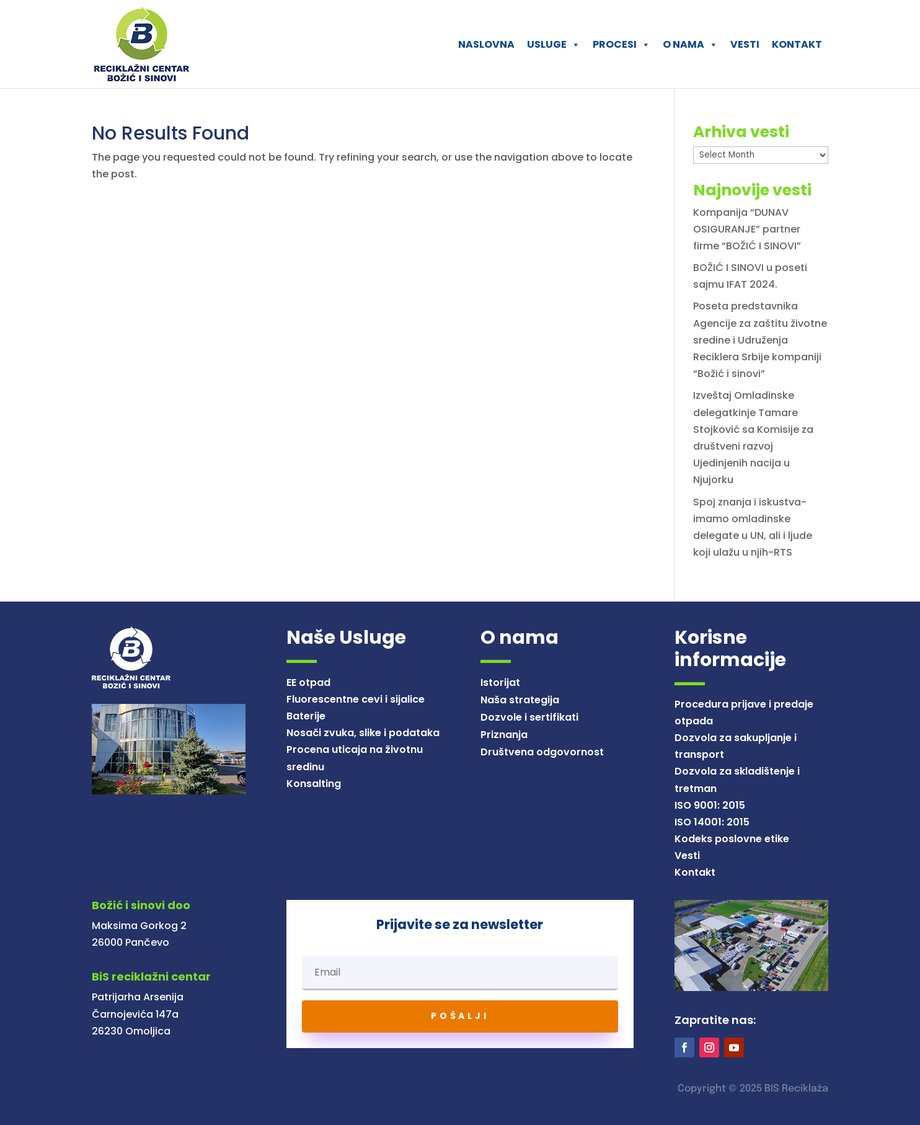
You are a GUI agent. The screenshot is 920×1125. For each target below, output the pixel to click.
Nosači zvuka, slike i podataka (363, 733)
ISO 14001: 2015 (712, 822)
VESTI (744, 44)
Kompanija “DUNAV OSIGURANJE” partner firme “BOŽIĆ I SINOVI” (747, 229)
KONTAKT (797, 44)
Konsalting (313, 783)
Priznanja (504, 734)
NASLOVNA (486, 44)
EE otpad (308, 682)
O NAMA (690, 44)
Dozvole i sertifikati (529, 717)
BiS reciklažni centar (151, 976)
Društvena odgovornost (542, 752)
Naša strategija (519, 700)
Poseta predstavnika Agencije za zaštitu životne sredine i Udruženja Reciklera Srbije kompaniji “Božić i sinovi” (760, 340)
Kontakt (695, 872)
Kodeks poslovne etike (732, 839)
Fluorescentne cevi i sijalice (355, 699)
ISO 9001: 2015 (710, 805)
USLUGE (553, 44)
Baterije (305, 716)
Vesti (687, 855)
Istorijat (500, 682)
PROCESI (621, 44)
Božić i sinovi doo (141, 905)
